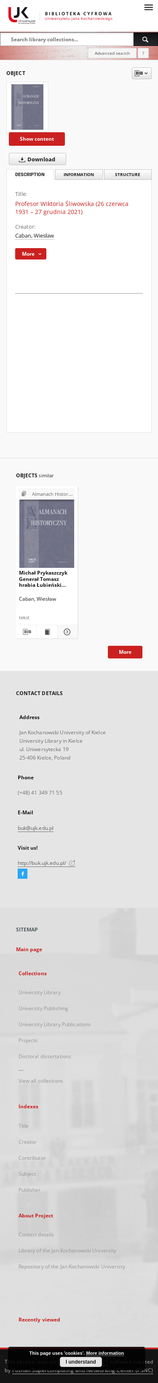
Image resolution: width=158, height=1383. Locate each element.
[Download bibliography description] (26, 631)
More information (105, 1353)
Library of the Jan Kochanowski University (68, 1250)
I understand (81, 1362)
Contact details (36, 1234)
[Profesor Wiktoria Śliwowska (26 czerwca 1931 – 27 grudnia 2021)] (27, 107)
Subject (27, 1173)
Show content (37, 138)
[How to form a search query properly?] (143, 53)
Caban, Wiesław (34, 235)
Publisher (30, 1189)
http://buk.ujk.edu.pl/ (47, 863)
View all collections (41, 1080)
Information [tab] (79, 174)
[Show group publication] (47, 494)
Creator (28, 1141)
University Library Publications (55, 1024)
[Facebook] (22, 874)
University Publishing (44, 1008)
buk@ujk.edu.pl (36, 828)
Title (24, 1125)
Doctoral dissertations (45, 1056)
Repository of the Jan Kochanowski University (72, 1266)
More (125, 651)
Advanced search (112, 53)
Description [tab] (30, 174)
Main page (29, 949)
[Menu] (148, 6)
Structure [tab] (127, 174)
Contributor (32, 1157)
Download (35, 159)
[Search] (146, 39)
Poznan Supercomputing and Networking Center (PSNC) (82, 1370)
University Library (40, 992)
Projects (28, 1040)
